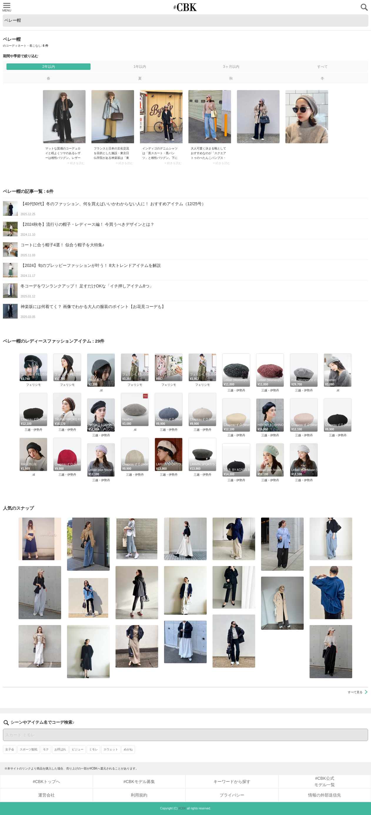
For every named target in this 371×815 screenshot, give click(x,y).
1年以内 (139, 67)
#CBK (182, 808)
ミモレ (93, 749)
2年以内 (48, 67)
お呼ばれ (60, 749)
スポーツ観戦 (28, 749)
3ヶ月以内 (231, 67)
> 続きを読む (76, 163)
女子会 (9, 749)
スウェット (110, 749)
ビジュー (77, 749)
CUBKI (185, 7)
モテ (46, 749)
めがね (128, 749)
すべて (322, 67)
